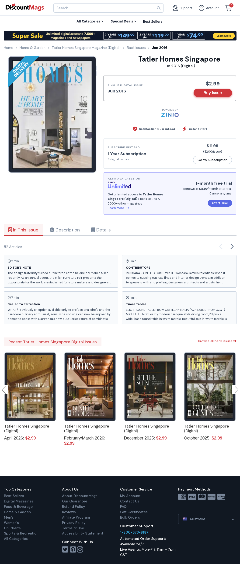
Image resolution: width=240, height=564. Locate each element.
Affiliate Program (76, 517)
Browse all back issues (217, 341)
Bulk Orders (130, 517)
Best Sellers (14, 496)
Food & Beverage (18, 506)
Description (65, 230)
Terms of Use (73, 528)
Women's (11, 522)
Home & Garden (17, 512)
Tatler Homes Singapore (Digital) (26, 428)
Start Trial (220, 203)
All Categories (16, 538)
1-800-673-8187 (134, 532)
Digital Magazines (18, 501)
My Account (130, 496)
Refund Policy (73, 506)
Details (101, 230)
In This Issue (23, 230)
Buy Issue (213, 92)
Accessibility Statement (82, 533)
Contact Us (129, 501)
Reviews (69, 512)
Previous (4, 389)
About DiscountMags (79, 496)
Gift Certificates (134, 512)
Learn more (118, 208)
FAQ (123, 506)
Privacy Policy (74, 522)
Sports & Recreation (21, 533)
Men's (9, 517)
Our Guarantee (74, 501)
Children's (12, 528)
